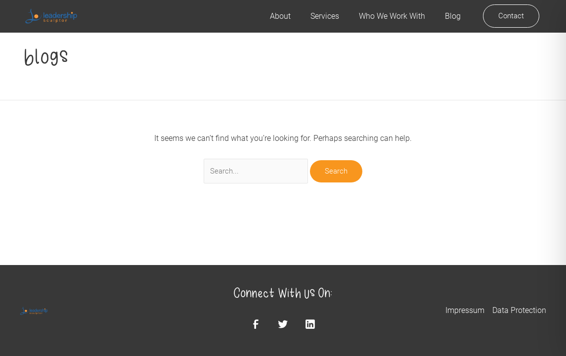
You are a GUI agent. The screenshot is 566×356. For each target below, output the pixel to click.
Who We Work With (392, 16)
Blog (453, 16)
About (280, 16)
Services (324, 16)
